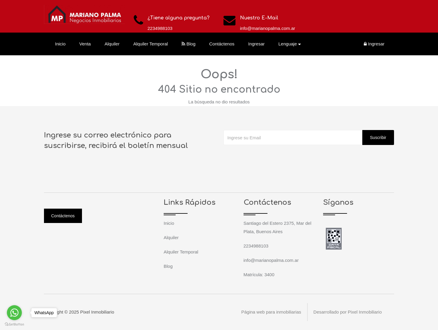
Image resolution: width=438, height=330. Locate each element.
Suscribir (378, 137)
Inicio (60, 43)
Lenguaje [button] (288, 43)
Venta (85, 43)
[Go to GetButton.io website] (14, 324)
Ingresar (256, 43)
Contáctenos (221, 43)
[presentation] (268, 157)
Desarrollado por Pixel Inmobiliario (348, 311)
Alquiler (111, 43)
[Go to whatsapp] (14, 312)
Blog (188, 43)
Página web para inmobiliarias (271, 311)
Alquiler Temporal (150, 43)
